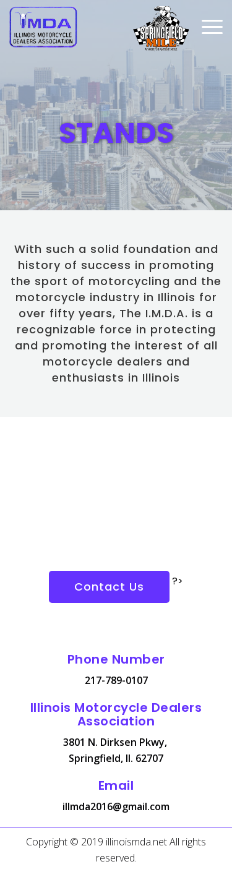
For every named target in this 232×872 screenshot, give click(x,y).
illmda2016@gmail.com (116, 806)
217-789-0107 (116, 680)
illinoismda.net (136, 841)
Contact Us (109, 586)
